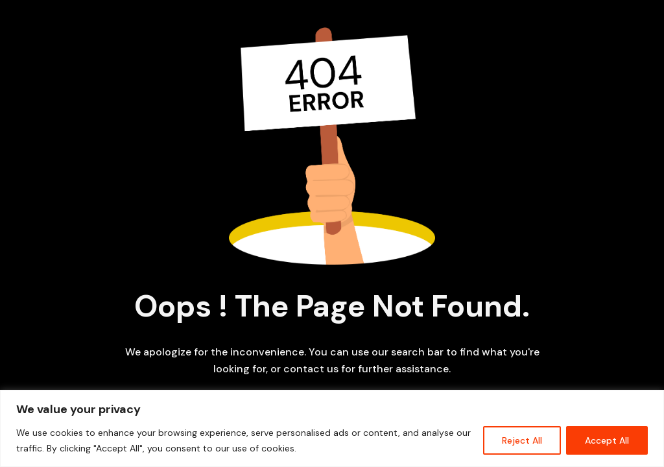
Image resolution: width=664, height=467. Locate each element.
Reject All (522, 440)
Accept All (607, 440)
